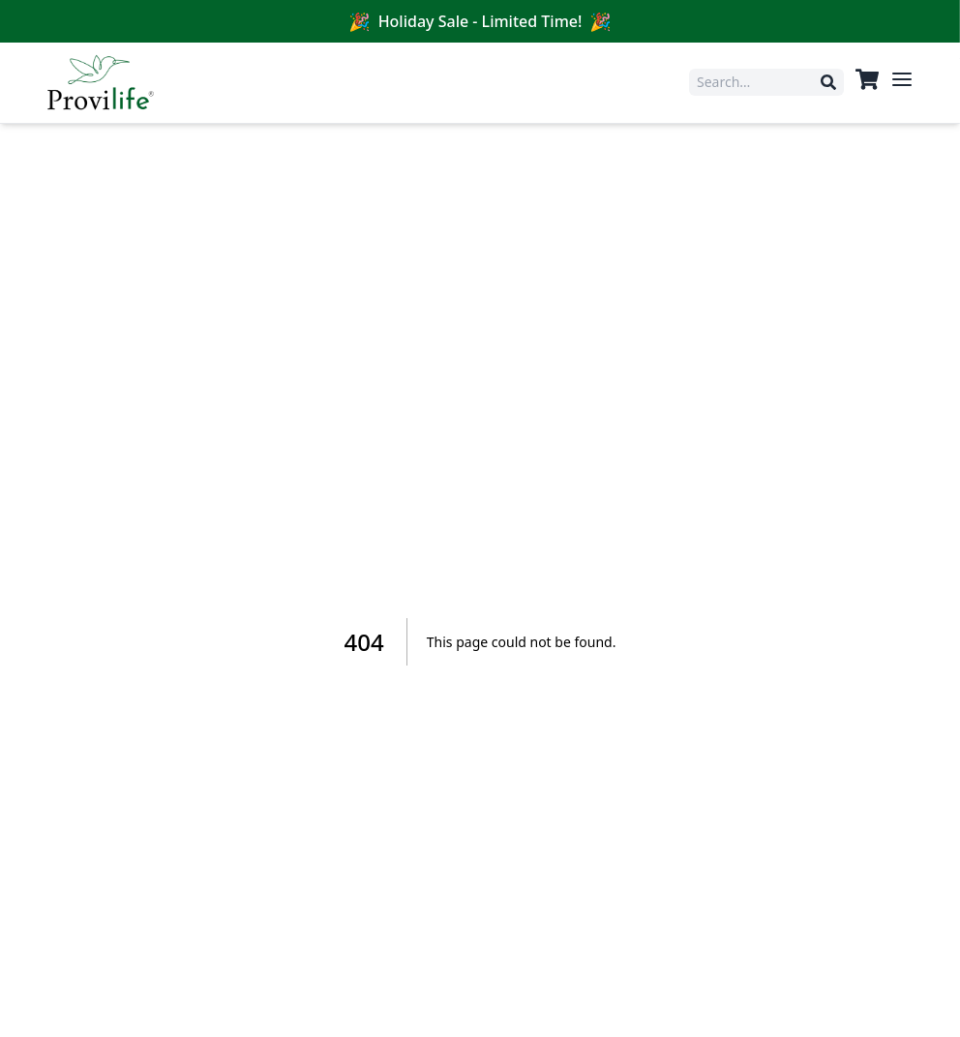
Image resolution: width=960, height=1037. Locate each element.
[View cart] (867, 79)
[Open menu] (902, 79)
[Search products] (759, 82)
